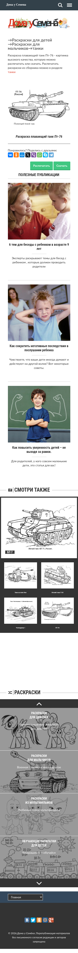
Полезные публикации (39, 175)
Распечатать (41, 165)
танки (37, 48)
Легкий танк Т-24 (57, 592)
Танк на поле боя (20, 592)
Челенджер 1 (20, 628)
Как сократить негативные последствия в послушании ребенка (39, 348)
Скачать (61, 165)
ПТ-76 (57, 628)
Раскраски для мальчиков (24, 46)
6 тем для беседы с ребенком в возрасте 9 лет (39, 247)
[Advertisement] (39, 659)
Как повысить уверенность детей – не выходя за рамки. (39, 450)
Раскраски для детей (32, 39)
